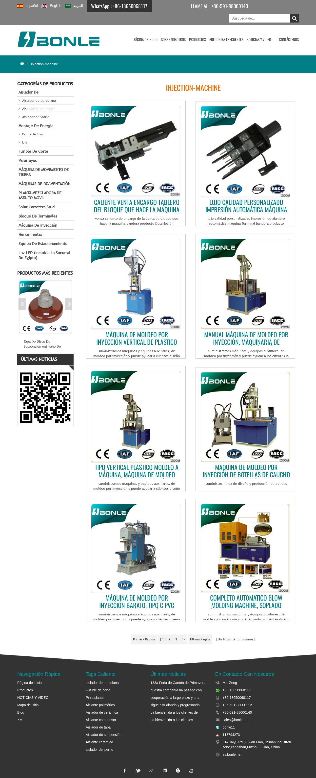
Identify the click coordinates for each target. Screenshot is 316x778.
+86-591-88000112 (237, 692)
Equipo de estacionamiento (43, 231)
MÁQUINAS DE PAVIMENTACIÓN (44, 172)
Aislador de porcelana (39, 89)
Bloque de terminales (38, 204)
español (27, 6)
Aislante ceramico (99, 729)
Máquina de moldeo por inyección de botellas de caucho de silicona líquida (246, 458)
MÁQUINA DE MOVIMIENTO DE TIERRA (44, 160)
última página (203, 627)
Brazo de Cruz (33, 122)
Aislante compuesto (101, 707)
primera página (141, 627)
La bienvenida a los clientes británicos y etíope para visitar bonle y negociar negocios (178, 707)
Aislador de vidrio (35, 105)
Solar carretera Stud (37, 195)
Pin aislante (94, 685)
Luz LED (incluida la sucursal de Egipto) (44, 243)
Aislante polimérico (100, 692)
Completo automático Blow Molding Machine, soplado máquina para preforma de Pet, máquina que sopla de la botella (246, 589)
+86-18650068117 (130, 6)
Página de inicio (146, 27)
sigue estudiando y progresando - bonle (176, 692)
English (51, 6)
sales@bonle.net (236, 707)
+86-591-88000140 (226, 6)
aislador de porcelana (102, 670)
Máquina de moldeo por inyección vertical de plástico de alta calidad (136, 326)
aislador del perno (99, 737)
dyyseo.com (248, 771)
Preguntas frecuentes (226, 27)
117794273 (231, 722)
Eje (24, 130)
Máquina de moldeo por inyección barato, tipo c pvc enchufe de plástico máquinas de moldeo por (137, 589)
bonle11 (229, 715)
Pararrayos (28, 148)
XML (20, 707)
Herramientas (30, 222)
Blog (20, 700)
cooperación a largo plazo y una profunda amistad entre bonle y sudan (174, 685)
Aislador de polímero (38, 97)
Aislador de (29, 80)
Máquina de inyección (38, 213)
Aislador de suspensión (103, 722)
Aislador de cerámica (102, 700)
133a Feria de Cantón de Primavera (177, 670)
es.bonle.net (232, 742)
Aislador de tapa (98, 715)
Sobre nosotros (173, 27)
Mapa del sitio (28, 692)
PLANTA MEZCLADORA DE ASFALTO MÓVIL (40, 183)
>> (184, 627)
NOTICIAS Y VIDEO (259, 27)
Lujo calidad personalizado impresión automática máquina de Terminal (246, 193)
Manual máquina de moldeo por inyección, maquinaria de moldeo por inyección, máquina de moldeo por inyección (246, 326)
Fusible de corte (33, 139)
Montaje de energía (36, 114)
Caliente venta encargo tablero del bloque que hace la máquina (136, 193)
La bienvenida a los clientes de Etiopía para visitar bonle (174, 700)
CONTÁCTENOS (289, 27)
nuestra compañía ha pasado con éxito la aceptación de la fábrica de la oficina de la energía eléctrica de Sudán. (178, 678)
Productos (197, 27)
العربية (74, 6)
